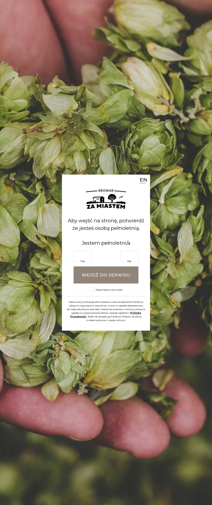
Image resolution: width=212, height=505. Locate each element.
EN (143, 179)
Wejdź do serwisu (106, 274)
